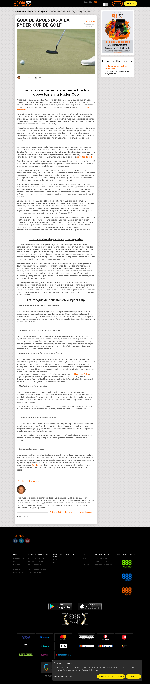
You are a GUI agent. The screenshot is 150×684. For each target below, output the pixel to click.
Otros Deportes (41, 11)
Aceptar (133, 676)
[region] (97, 670)
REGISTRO (130, 4)
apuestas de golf (84, 157)
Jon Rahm (36, 465)
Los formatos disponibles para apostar (115, 67)
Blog (29, 11)
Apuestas (19, 11)
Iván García (29, 78)
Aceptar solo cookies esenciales (111, 676)
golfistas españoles (80, 374)
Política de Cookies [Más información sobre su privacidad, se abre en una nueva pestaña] (90, 670)
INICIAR (117, 4)
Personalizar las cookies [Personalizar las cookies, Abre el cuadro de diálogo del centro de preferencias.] (63, 676)
